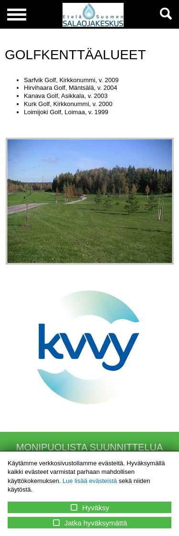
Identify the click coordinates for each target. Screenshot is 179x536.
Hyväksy (89, 507)
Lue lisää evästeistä (90, 480)
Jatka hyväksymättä (89, 522)
